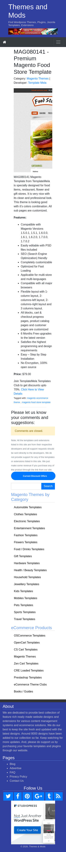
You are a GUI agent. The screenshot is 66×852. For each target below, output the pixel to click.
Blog (12, 764)
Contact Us (17, 780)
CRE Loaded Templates (29, 670)
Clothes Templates (25, 514)
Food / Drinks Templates (29, 549)
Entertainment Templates (29, 528)
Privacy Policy (18, 776)
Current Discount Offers (33, 475)
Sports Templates (25, 612)
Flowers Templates (25, 542)
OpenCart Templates (27, 642)
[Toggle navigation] (58, 42)
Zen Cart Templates (26, 663)
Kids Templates (23, 591)
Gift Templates (23, 556)
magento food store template (36, 402)
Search (48, 486)
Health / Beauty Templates (30, 570)
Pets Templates (23, 605)
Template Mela (37, 82)
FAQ (12, 772)
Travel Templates (24, 619)
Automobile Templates (28, 507)
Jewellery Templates (26, 584)
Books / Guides (23, 691)
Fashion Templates (25, 535)
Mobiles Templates (25, 598)
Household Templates (27, 577)
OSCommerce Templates (29, 635)
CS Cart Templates (25, 649)
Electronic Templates (27, 521)
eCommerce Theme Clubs (30, 684)
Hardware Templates (27, 563)
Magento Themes (38, 78)
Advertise (15, 768)
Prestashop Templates (28, 677)
